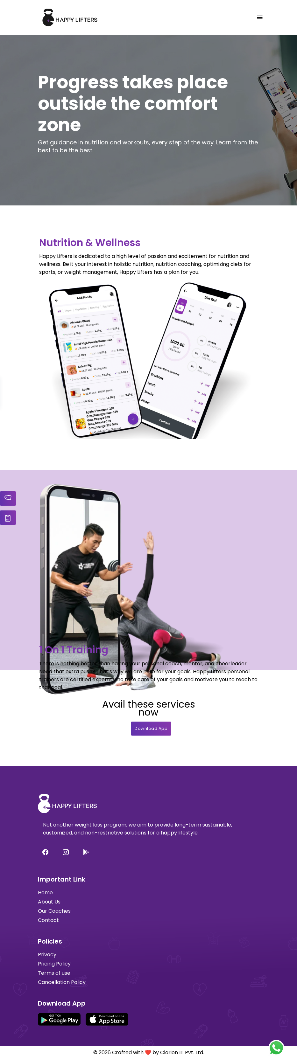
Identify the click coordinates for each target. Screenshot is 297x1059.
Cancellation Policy (62, 982)
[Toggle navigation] (259, 17)
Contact (48, 920)
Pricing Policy (54, 963)
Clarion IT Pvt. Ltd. (182, 1052)
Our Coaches (54, 911)
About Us (49, 901)
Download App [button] (151, 728)
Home (45, 892)
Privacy (47, 954)
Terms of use (54, 973)
